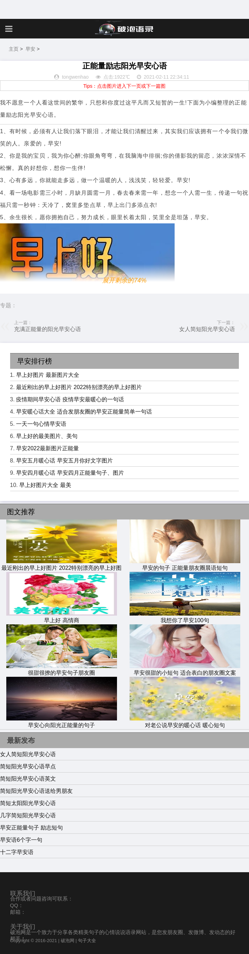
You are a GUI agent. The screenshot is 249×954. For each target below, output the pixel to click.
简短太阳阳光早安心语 (28, 803)
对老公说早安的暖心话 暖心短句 (185, 722)
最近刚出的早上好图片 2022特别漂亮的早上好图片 (79, 387)
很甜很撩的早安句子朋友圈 (61, 669)
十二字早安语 (17, 852)
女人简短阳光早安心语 (207, 329)
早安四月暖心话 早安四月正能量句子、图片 (70, 473)
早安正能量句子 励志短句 (31, 828)
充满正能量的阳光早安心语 (47, 329)
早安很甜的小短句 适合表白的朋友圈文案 (185, 669)
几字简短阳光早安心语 (28, 815)
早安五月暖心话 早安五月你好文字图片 (64, 461)
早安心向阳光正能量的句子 (61, 722)
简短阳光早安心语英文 (28, 779)
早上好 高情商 (61, 617)
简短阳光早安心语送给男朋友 (36, 791)
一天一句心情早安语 (41, 424)
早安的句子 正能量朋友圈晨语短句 (185, 564)
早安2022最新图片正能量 (47, 448)
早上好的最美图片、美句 (47, 436)
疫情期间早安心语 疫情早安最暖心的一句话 (70, 399)
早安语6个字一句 (21, 840)
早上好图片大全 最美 (45, 485)
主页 (14, 49)
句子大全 (87, 940)
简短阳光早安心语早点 (28, 766)
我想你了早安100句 (185, 617)
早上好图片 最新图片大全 (47, 375)
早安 (30, 49)
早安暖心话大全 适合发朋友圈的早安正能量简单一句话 (84, 412)
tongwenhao (75, 77)
